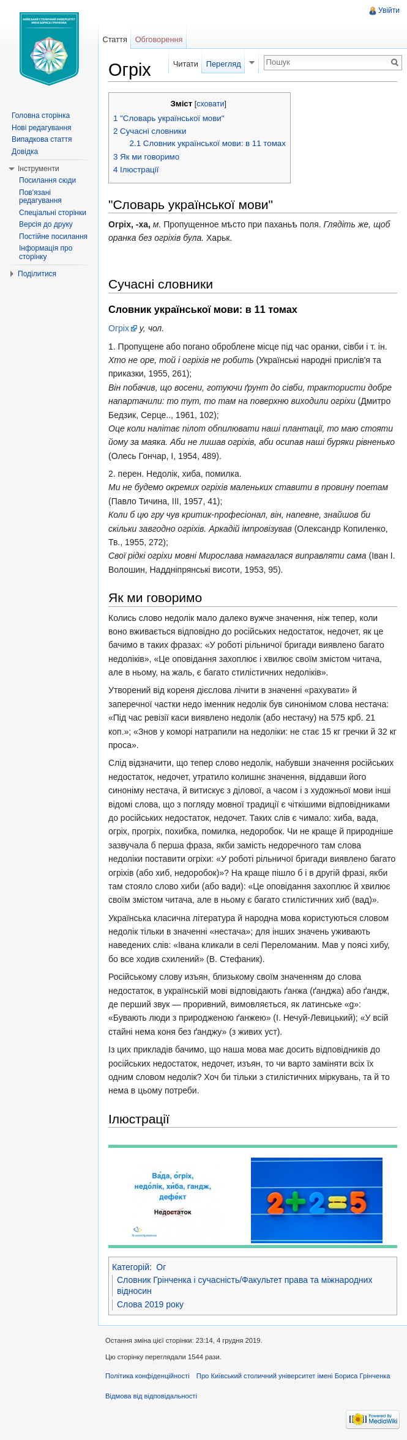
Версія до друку (46, 224)
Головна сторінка (41, 115)
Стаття (114, 39)
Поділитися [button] (37, 274)
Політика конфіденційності (147, 1375)
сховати (210, 104)
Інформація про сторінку (45, 252)
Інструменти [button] (38, 168)
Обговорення (159, 39)
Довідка (25, 151)
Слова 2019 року (150, 1304)
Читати (185, 63)
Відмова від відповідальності (151, 1396)
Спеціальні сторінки (52, 212)
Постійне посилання (53, 236)
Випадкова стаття (42, 139)
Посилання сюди (47, 180)
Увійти (389, 10)
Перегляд (223, 63)
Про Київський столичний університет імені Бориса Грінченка (293, 1375)
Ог (161, 1267)
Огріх (118, 328)
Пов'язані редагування (40, 196)
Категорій (130, 1267)
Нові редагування (42, 127)
